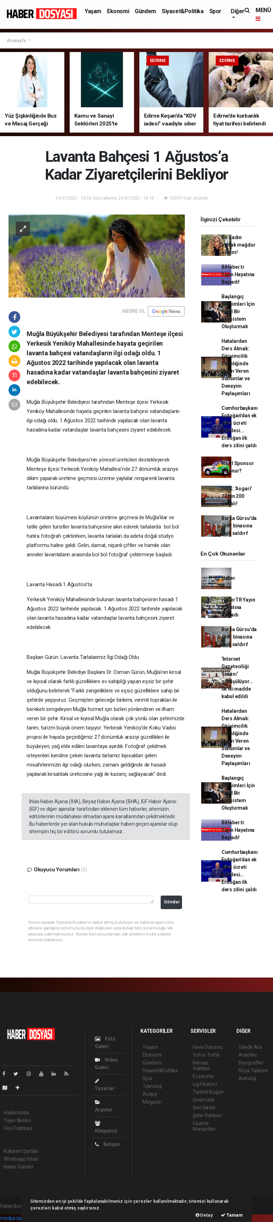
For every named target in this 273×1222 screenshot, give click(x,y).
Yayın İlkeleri (17, 1120)
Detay (204, 1215)
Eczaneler (203, 1076)
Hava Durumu (208, 1047)
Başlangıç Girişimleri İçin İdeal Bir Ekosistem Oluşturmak (238, 311)
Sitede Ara (250, 1047)
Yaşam (93, 11)
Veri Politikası (18, 1128)
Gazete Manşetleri (204, 1126)
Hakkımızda (16, 1112)
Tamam (232, 1215)
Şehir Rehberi (207, 1115)
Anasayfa (17, 40)
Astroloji (247, 1078)
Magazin (152, 1102)
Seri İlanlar (204, 1107)
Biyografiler (251, 1063)
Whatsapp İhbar (21, 1159)
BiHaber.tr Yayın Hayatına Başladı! (238, 274)
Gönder (172, 901)
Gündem (145, 11)
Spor (215, 11)
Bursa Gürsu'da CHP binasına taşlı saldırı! (239, 525)
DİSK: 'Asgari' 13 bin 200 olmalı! (236, 496)
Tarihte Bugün (208, 1092)
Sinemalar (204, 1100)
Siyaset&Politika (183, 11)
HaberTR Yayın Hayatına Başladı (238, 607)
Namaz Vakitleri (201, 1065)
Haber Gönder (19, 1167)
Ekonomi (118, 11)
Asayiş (150, 1094)
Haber (228, 578)
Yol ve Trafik (206, 1055)
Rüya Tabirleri (253, 1070)
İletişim (107, 1144)
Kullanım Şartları (21, 1151)
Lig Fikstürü (205, 1084)
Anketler (248, 1055)
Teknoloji (152, 1086)
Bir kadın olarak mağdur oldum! (238, 244)
